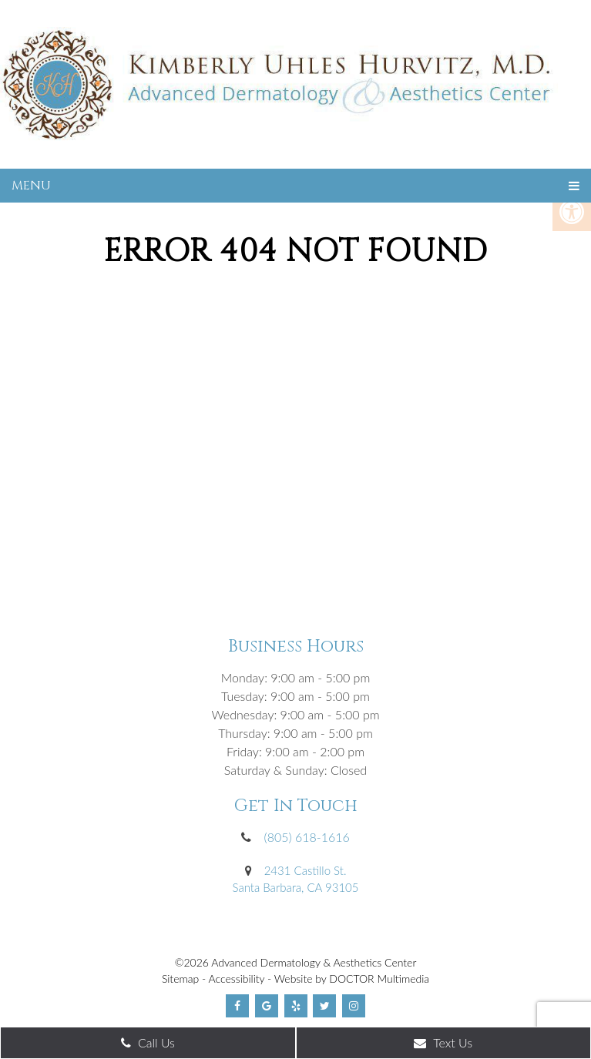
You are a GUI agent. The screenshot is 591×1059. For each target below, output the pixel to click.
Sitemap (180, 978)
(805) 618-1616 (307, 836)
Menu (31, 185)
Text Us (443, 1042)
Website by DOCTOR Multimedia (351, 978)
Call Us (148, 1042)
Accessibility (237, 978)
